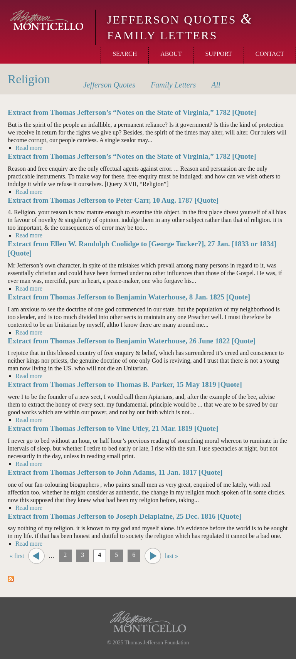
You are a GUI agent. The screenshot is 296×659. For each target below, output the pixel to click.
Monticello (47, 20)
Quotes (109, 85)
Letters (173, 85)
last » (171, 556)
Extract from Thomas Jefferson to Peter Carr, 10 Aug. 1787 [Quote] (113, 200)
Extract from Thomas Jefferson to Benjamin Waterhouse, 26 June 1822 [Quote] (132, 341)
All (215, 85)
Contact (270, 53)
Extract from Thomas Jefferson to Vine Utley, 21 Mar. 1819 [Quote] (113, 428)
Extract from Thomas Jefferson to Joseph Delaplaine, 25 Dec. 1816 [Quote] (124, 516)
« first (17, 556)
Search (125, 53)
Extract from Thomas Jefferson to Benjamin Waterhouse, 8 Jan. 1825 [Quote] (129, 297)
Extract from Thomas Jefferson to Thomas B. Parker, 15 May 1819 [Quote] (125, 384)
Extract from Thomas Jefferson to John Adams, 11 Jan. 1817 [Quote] (115, 472)
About (171, 53)
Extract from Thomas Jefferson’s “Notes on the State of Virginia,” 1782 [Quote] (132, 112)
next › (153, 556)
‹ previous (36, 556)
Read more (28, 147)
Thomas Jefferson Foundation (156, 643)
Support (218, 53)
